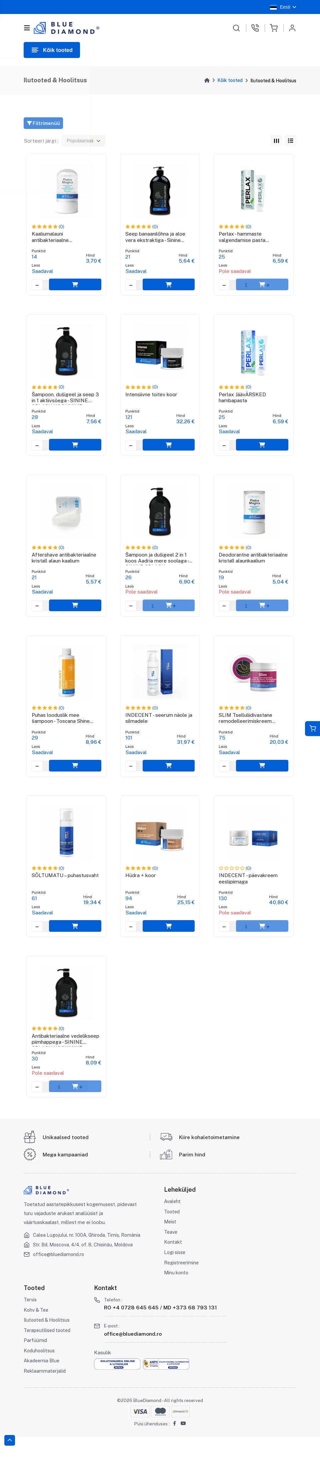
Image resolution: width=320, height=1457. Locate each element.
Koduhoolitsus (40, 1370)
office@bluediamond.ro (60, 1274)
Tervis (30, 1319)
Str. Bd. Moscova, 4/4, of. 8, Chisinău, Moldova (85, 1264)
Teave (171, 1252)
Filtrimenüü (44, 123)
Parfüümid (35, 1360)
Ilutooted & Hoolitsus (48, 1340)
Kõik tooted (230, 80)
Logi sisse (175, 1272)
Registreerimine (182, 1282)
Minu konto (177, 1292)
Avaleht (172, 1221)
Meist (170, 1241)
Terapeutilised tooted (49, 1350)
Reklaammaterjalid (45, 1391)
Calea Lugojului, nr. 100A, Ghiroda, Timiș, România (89, 1255)
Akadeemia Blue (42, 1380)
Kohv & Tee (37, 1330)
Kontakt (173, 1262)
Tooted (172, 1231)
